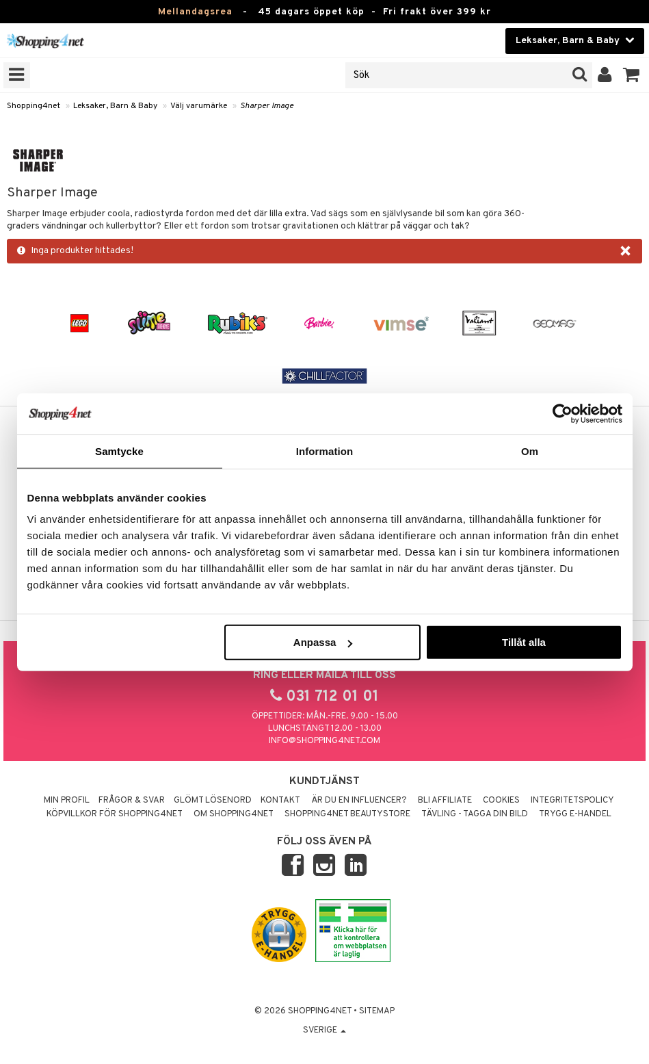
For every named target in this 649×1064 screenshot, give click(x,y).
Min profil (67, 800)
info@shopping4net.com (324, 741)
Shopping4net (33, 106)
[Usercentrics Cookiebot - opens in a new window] (562, 413)
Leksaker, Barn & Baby (115, 106)
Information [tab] (325, 450)
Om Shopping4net (234, 814)
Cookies (501, 800)
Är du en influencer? (359, 800)
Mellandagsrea (195, 12)
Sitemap (377, 1011)
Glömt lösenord (213, 800)
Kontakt (280, 800)
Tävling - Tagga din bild (474, 814)
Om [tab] (529, 450)
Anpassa (323, 642)
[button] (632, 75)
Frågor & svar (131, 800)
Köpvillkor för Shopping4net (115, 814)
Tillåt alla (524, 642)
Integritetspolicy (572, 800)
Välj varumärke (198, 106)
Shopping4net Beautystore (347, 814)
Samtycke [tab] (119, 450)
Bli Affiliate (445, 800)
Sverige (324, 1030)
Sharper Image (266, 106)
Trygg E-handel (575, 814)
